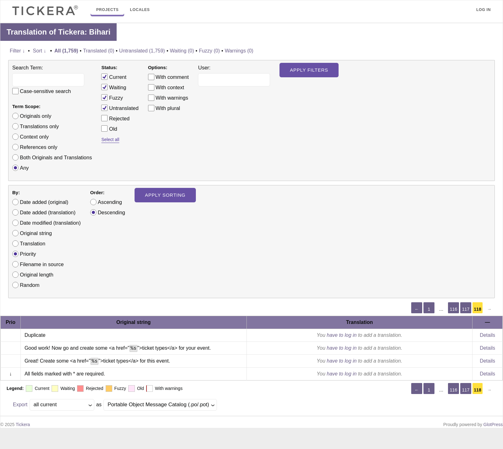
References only (38, 147)
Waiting (113, 87)
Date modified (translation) (50, 223)
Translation (32, 243)
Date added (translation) (47, 212)
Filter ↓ (17, 50)
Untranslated (119, 108)
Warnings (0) (239, 50)
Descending (111, 212)
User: (204, 67)
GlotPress (493, 424)
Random (29, 285)
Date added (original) (44, 202)
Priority (28, 254)
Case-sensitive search (45, 91)
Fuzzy (112, 97)
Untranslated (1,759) (142, 50)
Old (109, 128)
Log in (483, 10)
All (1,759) (66, 50)
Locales (140, 10)
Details (487, 335)
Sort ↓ (39, 50)
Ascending (110, 202)
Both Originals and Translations (56, 157)
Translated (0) (98, 50)
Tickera (23, 424)
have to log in (342, 335)
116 (453, 309)
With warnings (172, 98)
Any (24, 168)
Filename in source (42, 264)
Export (20, 404)
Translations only (39, 126)
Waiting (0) (182, 50)
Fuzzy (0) (209, 50)
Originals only (35, 116)
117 (465, 309)
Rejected (115, 118)
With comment (172, 77)
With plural (168, 108)
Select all (110, 139)
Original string (36, 233)
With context (170, 87)
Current (113, 77)
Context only (34, 137)
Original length (36, 274)
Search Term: (27, 67)
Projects (107, 10)
